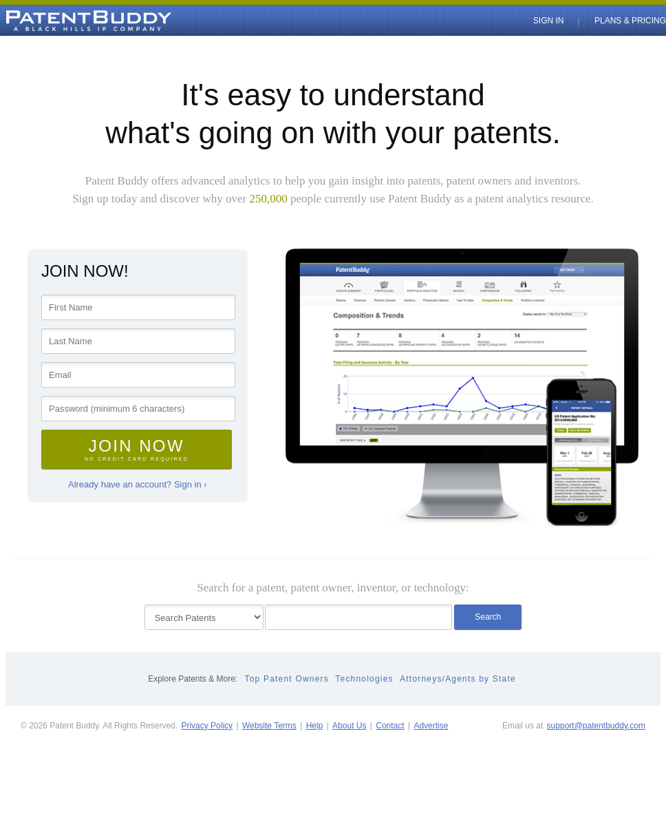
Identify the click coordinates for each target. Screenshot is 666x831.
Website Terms (269, 725)
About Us (349, 725)
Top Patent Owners (287, 679)
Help (314, 725)
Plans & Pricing (630, 20)
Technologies (364, 679)
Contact (390, 725)
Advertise (430, 725)
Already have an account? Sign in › (137, 484)
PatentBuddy (57, 20)
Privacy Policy (207, 725)
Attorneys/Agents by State (458, 679)
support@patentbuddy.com (596, 725)
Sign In (548, 20)
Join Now (136, 449)
